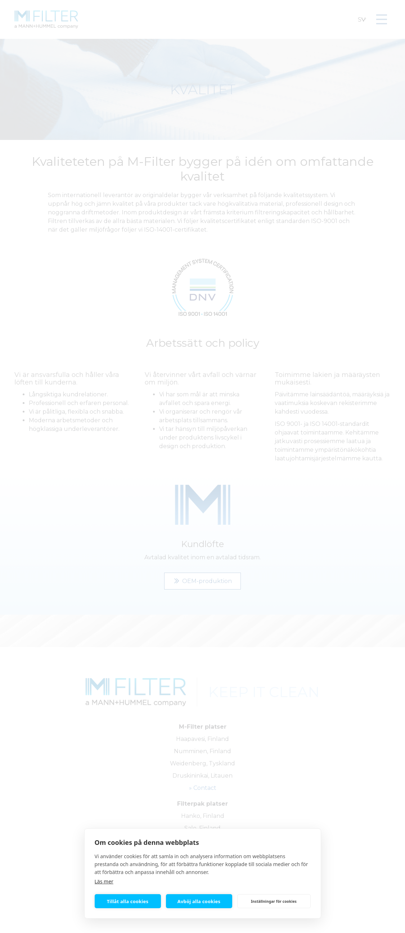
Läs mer (104, 881)
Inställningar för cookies (274, 901)
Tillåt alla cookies (128, 901)
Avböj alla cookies (199, 901)
